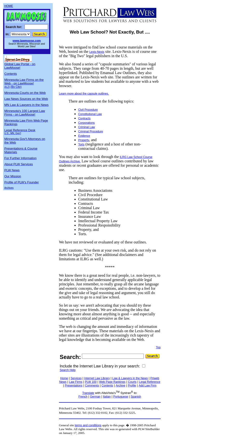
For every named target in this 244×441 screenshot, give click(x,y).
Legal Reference (149, 382)
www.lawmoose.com (27, 40)
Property (83, 140)
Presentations (73, 385)
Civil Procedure (88, 109)
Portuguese (120, 396)
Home (64, 378)
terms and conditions (88, 425)
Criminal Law (86, 127)
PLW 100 (91, 382)
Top (158, 347)
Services (76, 378)
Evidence (84, 136)
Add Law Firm (147, 385)
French (83, 396)
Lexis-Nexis (96, 52)
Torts (81, 144)
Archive (120, 385)
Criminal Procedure (90, 131)
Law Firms (75, 382)
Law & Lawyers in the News (130, 378)
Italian (107, 396)
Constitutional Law (90, 114)
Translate (88, 393)
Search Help (68, 370)
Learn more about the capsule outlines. (84, 93)
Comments (92, 385)
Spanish (136, 396)
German (95, 396)
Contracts (84, 118)
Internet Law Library (97, 378)
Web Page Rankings (112, 382)
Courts (132, 382)
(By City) (16, 87)
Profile (132, 385)
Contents (107, 385)
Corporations (86, 122)
